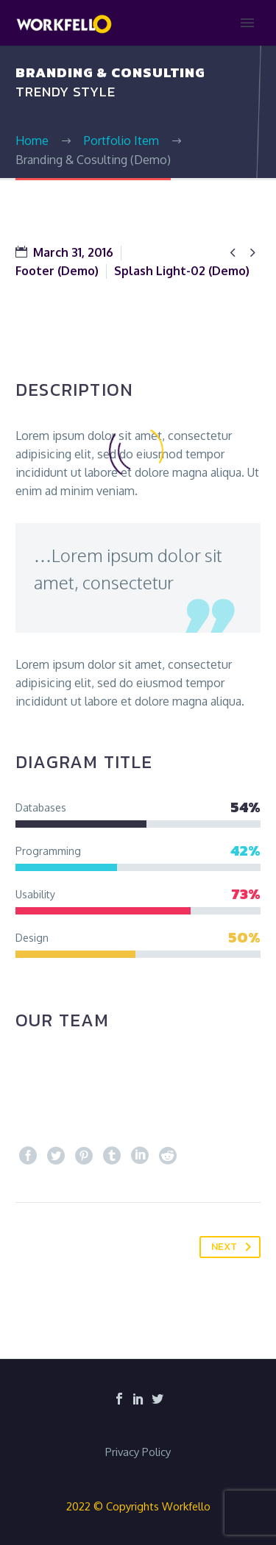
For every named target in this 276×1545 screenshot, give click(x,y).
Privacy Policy (138, 1452)
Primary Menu (247, 22)
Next (234, 1247)
